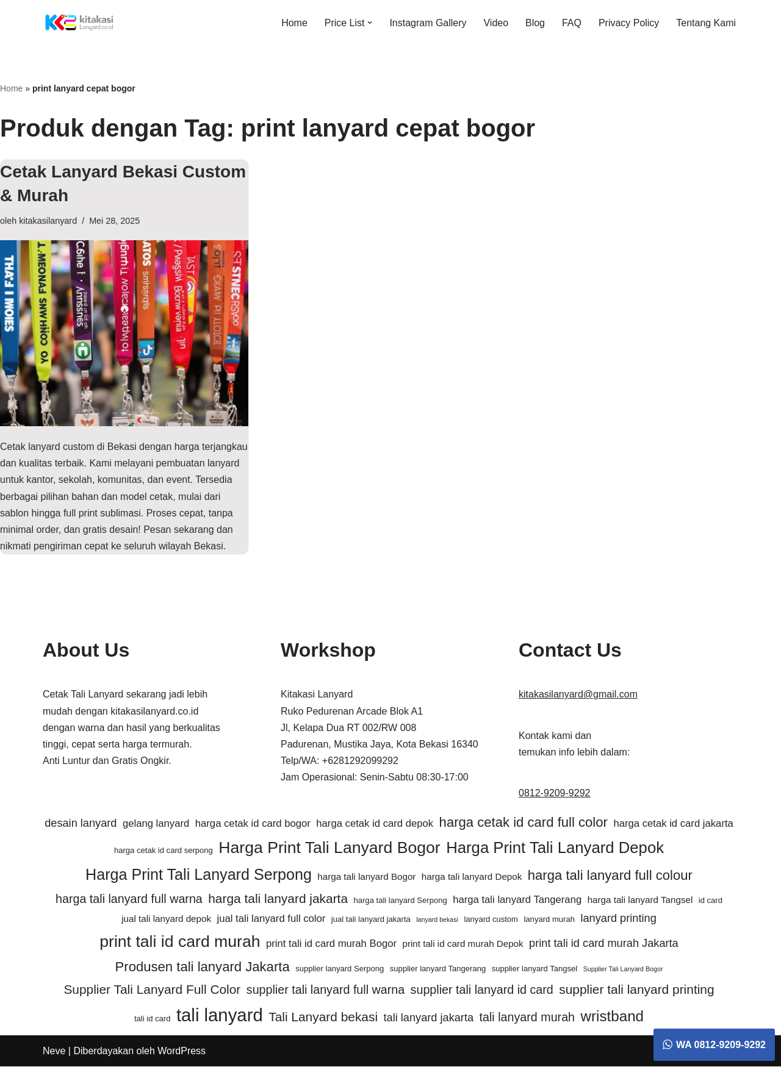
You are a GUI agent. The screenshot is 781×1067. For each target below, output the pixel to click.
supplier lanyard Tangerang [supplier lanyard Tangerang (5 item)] (438, 969)
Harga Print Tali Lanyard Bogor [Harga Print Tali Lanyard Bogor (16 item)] (329, 847)
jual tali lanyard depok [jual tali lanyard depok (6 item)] (166, 919)
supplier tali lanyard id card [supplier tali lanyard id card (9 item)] (482, 990)
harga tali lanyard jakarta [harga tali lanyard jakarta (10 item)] (278, 898)
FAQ (571, 23)
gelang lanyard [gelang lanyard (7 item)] (156, 824)
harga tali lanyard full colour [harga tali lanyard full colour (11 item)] (610, 875)
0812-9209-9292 (554, 793)
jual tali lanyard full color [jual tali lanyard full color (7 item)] (271, 919)
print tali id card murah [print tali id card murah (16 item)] (179, 942)
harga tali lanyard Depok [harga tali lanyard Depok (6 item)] (472, 877)
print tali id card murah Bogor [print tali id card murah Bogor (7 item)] (331, 944)
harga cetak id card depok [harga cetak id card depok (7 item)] (374, 824)
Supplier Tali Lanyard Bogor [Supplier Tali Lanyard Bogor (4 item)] (623, 969)
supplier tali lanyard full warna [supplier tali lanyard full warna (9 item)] (326, 990)
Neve (54, 1051)
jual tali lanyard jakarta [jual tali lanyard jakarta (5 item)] (371, 919)
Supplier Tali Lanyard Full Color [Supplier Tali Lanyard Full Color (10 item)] (151, 990)
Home (294, 23)
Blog (535, 23)
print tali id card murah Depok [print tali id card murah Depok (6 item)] (462, 944)
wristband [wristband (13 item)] (612, 1016)
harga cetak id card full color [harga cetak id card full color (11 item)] (523, 822)
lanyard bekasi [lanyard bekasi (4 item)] (437, 920)
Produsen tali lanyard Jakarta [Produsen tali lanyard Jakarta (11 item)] (202, 967)
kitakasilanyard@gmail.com (578, 695)
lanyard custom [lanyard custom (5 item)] (491, 919)
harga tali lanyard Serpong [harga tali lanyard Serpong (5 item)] (400, 900)
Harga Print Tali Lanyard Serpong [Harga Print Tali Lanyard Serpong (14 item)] (198, 874)
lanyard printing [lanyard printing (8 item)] (618, 919)
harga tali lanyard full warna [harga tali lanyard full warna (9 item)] (129, 898)
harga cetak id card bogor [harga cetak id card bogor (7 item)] (253, 824)
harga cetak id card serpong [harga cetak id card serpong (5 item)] (163, 850)
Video (495, 23)
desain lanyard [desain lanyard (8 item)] (81, 824)
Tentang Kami (706, 23)
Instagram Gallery (427, 23)
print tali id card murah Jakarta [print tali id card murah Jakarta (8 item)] (603, 944)
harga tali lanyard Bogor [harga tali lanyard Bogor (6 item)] (366, 877)
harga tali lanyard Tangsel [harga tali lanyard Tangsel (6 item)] (640, 899)
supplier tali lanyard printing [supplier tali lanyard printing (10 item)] (636, 990)
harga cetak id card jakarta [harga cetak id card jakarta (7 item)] (673, 824)
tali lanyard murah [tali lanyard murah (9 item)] (527, 1017)
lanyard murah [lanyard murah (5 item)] (549, 919)
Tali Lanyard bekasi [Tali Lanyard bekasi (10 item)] (323, 1017)
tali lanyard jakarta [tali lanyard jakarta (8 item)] (429, 1018)
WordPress (181, 1051)
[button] (369, 22)
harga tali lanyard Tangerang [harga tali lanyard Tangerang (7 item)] (517, 899)
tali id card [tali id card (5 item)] (152, 1019)
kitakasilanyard (48, 221)
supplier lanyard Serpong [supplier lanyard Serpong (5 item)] (339, 969)
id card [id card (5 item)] (710, 900)
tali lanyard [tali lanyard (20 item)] (219, 1015)
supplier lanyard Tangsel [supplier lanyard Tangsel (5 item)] (535, 969)
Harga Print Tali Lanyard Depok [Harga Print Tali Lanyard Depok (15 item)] (555, 847)
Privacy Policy (629, 23)
